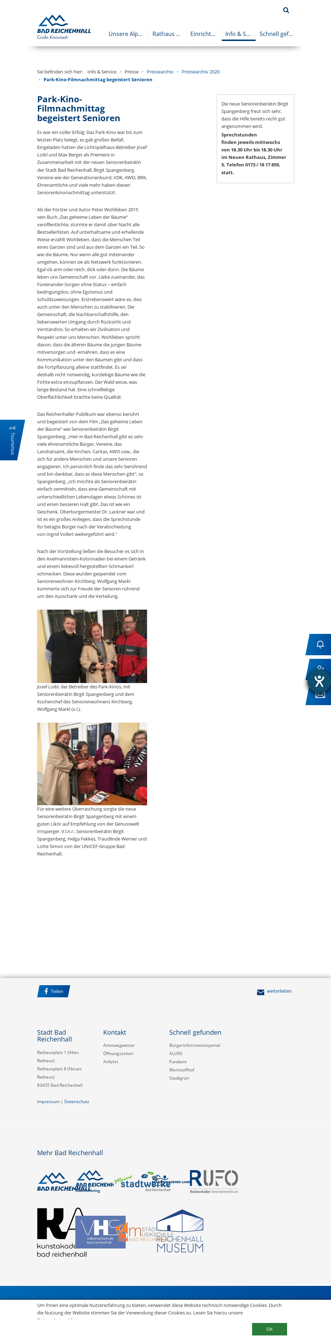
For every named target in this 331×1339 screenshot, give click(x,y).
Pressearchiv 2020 (201, 71)
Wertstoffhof (181, 1070)
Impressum (48, 1101)
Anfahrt (110, 1062)
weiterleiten (274, 991)
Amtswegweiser (119, 1045)
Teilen (53, 991)
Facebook (83, 992)
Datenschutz (76, 1101)
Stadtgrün (179, 1078)
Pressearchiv (160, 71)
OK (269, 1329)
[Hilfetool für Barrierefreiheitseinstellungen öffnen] (319, 681)
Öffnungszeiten (118, 1053)
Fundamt (178, 1062)
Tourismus (13, 444)
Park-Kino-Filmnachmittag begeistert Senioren (98, 79)
